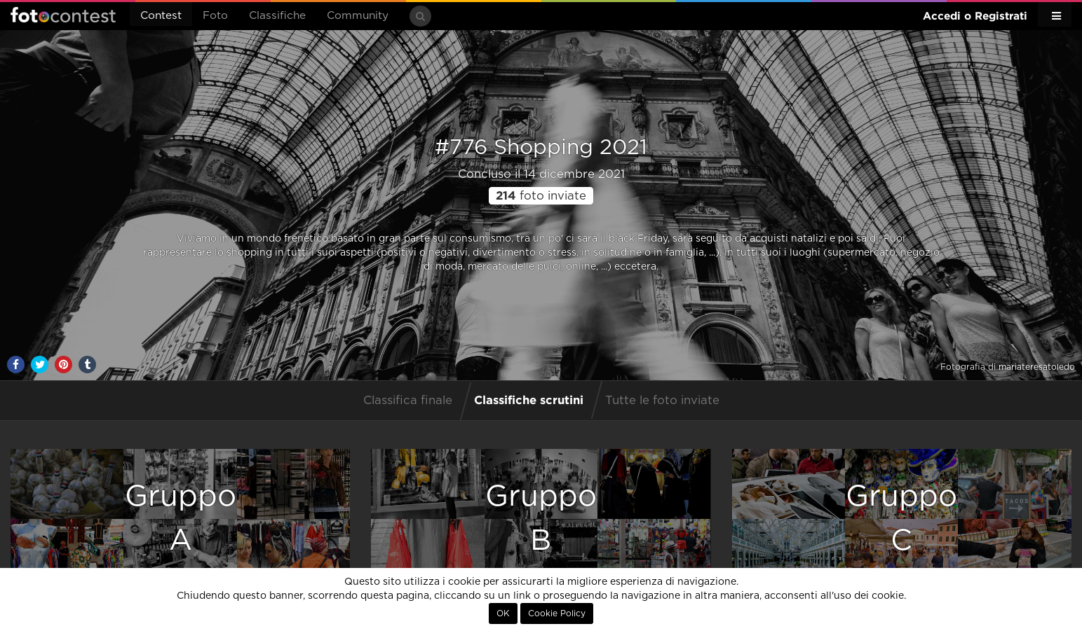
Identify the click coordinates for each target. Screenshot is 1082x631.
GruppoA (180, 518)
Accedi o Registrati (975, 16)
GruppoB (541, 518)
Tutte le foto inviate (662, 400)
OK (503, 613)
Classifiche (277, 16)
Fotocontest (63, 14)
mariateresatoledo (1037, 367)
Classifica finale (407, 400)
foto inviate (541, 196)
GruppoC (901, 518)
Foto (215, 16)
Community (357, 16)
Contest (161, 16)
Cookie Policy (557, 613)
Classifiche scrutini (528, 399)
